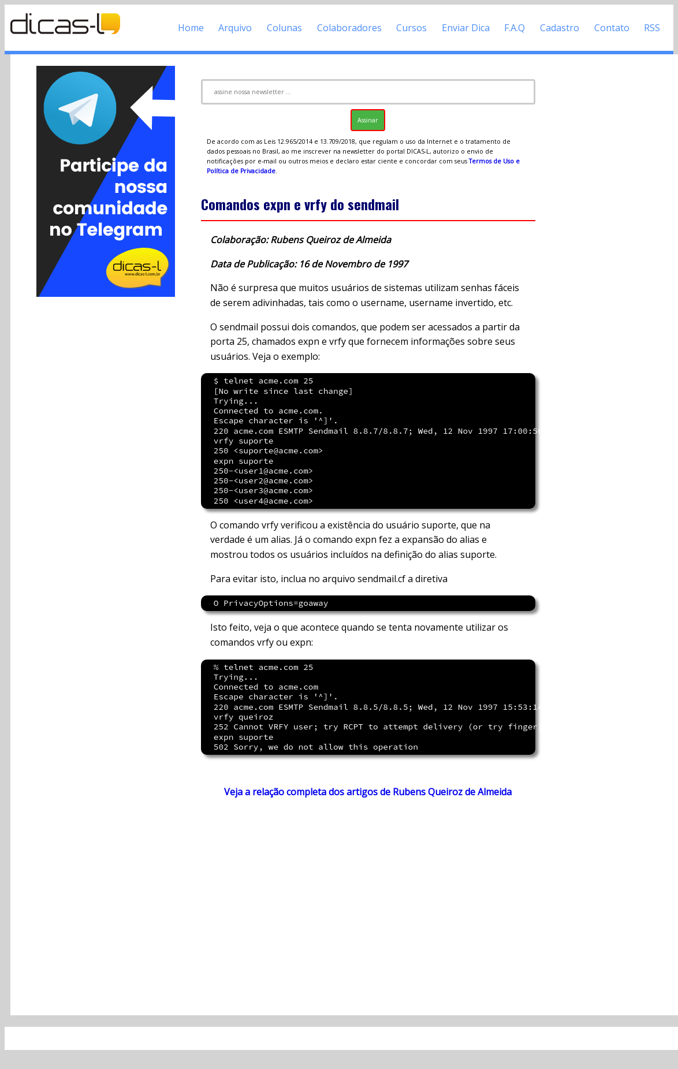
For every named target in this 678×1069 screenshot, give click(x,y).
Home (191, 27)
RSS (652, 27)
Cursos (411, 27)
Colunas (284, 27)
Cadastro (559, 27)
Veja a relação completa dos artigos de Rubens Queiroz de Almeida (368, 791)
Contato (611, 27)
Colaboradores (349, 27)
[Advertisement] (105, 472)
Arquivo (235, 27)
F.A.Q (514, 27)
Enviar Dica (466, 27)
